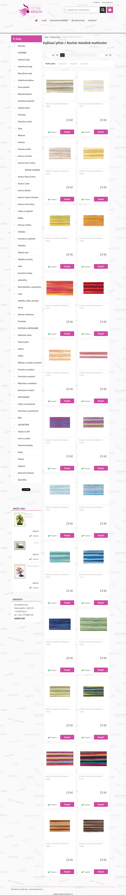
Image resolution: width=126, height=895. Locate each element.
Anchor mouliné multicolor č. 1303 (91, 172)
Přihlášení (96, 2)
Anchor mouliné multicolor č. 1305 (91, 239)
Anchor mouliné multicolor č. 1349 (57, 643)
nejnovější (84, 63)
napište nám (19, 618)
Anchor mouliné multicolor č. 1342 (57, 508)
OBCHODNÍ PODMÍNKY (59, 20)
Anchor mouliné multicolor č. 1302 (57, 172)
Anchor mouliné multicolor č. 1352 (91, 643)
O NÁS (44, 20)
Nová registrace (107, 2)
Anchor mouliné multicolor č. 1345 (57, 576)
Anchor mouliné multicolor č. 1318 (57, 374)
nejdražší (73, 63)
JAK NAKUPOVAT (78, 20)
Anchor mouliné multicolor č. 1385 (57, 845)
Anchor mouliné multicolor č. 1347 (91, 576)
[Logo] (29, 10)
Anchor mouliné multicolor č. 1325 (57, 441)
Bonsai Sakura (33, 566)
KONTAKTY (92, 20)
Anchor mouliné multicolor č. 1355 (91, 710)
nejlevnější (62, 63)
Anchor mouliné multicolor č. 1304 (57, 239)
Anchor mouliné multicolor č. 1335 (91, 441)
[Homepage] (36, 20)
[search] (103, 10)
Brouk (36, 542)
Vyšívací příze (55, 37)
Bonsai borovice (29, 515)
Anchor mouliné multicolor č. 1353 (57, 710)
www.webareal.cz (36, 889)
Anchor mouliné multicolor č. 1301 (91, 105)
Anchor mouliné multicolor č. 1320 (91, 374)
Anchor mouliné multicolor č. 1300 (57, 105)
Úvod (46, 37)
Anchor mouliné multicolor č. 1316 (91, 307)
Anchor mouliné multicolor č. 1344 (91, 508)
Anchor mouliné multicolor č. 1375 (91, 777)
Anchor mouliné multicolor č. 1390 (91, 845)
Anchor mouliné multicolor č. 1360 (57, 777)
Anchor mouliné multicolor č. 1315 (57, 307)
